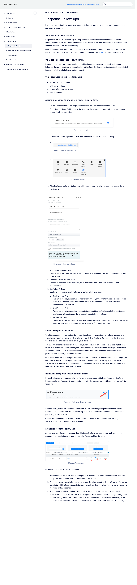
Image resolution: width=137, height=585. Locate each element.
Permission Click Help (58, 12)
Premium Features (11, 41)
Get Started (9, 18)
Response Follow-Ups (14, 46)
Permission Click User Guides (15, 64)
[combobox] (118, 4)
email (100, 52)
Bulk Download (12, 55)
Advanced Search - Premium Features (19, 50)
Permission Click (10, 4)
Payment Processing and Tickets (16, 27)
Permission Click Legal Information (17, 69)
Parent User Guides (12, 60)
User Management (11, 22)
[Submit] (105, 4)
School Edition (10, 32)
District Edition (10, 36)
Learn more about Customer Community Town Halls (82, 4)
